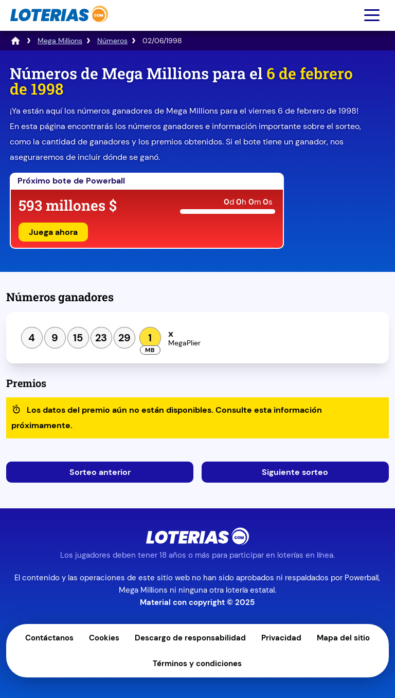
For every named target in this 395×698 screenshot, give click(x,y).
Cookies (104, 638)
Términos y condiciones (197, 663)
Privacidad (281, 638)
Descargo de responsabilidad (190, 638)
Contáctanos (49, 638)
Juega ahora (53, 232)
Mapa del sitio (343, 638)
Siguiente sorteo (295, 472)
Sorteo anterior (100, 472)
